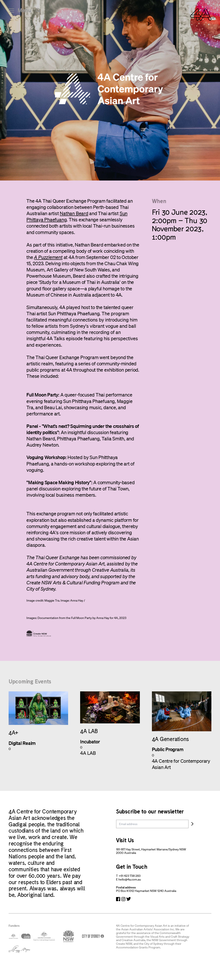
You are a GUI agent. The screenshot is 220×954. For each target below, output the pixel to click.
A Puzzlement (48, 257)
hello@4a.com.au (129, 879)
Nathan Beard (74, 213)
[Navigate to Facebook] (118, 899)
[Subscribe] (192, 824)
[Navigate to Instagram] (123, 899)
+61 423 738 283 (130, 876)
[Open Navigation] (20, 12)
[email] (152, 824)
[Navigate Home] (200, 15)
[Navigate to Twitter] (128, 899)
